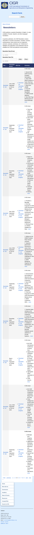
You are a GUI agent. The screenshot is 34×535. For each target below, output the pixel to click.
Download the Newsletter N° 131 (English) (21, 174)
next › (27, 477)
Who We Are (7, 486)
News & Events (6, 24)
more (26, 102)
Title (4, 65)
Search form (17, 13)
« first (4, 477)
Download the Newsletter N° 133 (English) (21, 250)
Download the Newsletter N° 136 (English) (21, 362)
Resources (7, 498)
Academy (7, 492)
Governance (7, 489)
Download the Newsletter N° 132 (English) (21, 214)
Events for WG (5, 504)
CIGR (13, 3)
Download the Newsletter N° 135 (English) (21, 322)
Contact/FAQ (7, 501)
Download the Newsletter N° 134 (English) (21, 287)
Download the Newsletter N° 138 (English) (21, 453)
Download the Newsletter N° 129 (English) (21, 86)
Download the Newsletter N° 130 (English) (21, 128)
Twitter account (4, 521)
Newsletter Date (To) (8, 57)
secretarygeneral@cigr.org (10, 520)
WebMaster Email (4, 523)
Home (3, 483)
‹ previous (8, 477)
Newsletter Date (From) (9, 51)
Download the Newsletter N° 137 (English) (21, 407)
